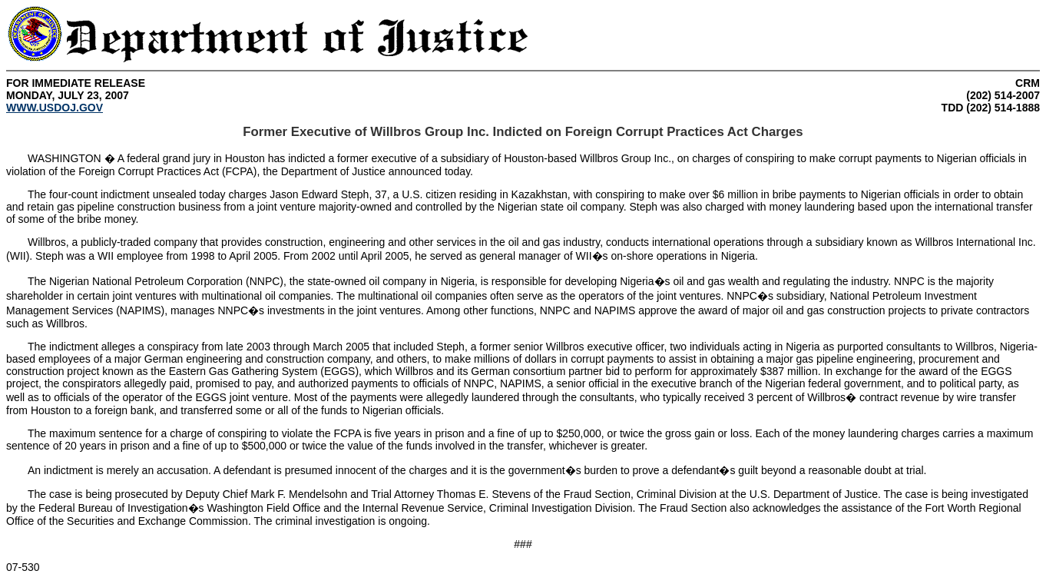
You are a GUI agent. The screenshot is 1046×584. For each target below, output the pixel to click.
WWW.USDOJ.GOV (54, 107)
